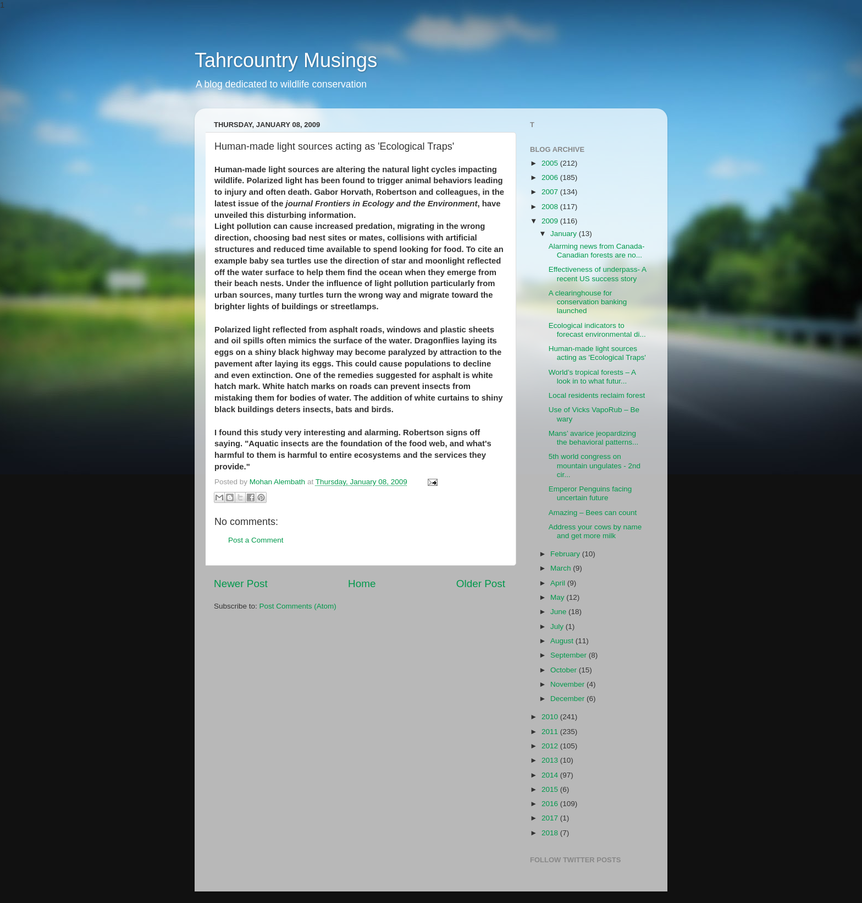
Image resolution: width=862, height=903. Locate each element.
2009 (550, 221)
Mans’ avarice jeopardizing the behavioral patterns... (594, 437)
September (569, 655)
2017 (550, 818)
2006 (550, 177)
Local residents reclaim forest (597, 395)
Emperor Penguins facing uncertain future (590, 493)
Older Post (480, 583)
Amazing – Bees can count (593, 512)
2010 (550, 717)
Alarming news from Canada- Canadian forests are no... (597, 250)
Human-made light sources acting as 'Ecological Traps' (597, 353)
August (563, 641)
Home (361, 583)
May (558, 597)
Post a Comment (256, 540)
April (558, 583)
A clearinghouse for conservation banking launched (588, 302)
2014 (550, 775)
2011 (550, 731)
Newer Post (241, 583)
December (568, 698)
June (559, 612)
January (564, 233)
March (561, 568)
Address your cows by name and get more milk (595, 531)
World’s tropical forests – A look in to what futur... (592, 376)
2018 (550, 833)
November (568, 684)
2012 (550, 746)
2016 (550, 804)
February (566, 554)
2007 (550, 192)
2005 (550, 163)
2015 (550, 789)
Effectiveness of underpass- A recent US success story (597, 273)
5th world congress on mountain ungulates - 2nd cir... (594, 465)
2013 (550, 760)
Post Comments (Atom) (297, 606)
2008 (550, 207)
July (558, 626)
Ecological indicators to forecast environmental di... (597, 329)
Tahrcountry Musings (286, 60)
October (564, 670)
